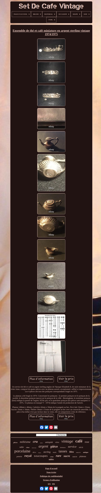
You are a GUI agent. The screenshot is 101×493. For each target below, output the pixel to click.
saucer (74, 457)
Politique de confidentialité (51, 476)
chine (28, 447)
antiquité (49, 442)
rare (58, 456)
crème (52, 457)
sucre (67, 456)
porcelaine (22, 451)
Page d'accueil (51, 468)
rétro (57, 442)
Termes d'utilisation (51, 480)
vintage (67, 441)
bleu (71, 451)
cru (35, 441)
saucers (78, 452)
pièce (54, 446)
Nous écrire (51, 472)
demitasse (63, 447)
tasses (63, 451)
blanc (39, 452)
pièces (15, 442)
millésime (25, 441)
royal (28, 456)
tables (51, 459)
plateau (82, 456)
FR (53, 484)
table (22, 447)
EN (49, 484)
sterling (46, 452)
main (54, 452)
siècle (81, 447)
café (78, 441)
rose (87, 441)
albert (41, 443)
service (72, 446)
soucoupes (41, 456)
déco (34, 452)
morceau (34, 447)
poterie (19, 456)
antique (85, 452)
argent (43, 446)
